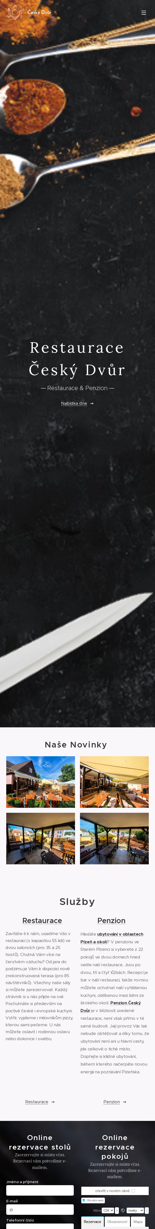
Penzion (111, 920)
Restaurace (42, 920)
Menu (144, 12)
